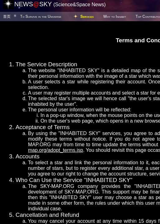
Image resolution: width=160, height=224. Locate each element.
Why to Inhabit (114, 16)
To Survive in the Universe (40, 16)
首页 (7, 16)
